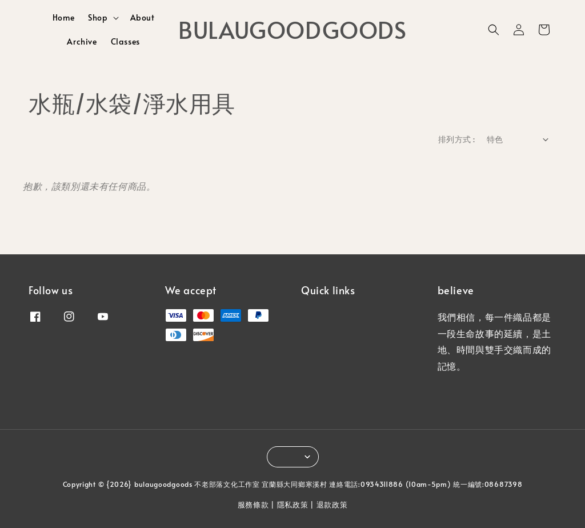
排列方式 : (456, 139)
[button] (493, 29)
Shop (97, 18)
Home (63, 17)
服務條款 (253, 504)
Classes (125, 41)
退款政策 (332, 504)
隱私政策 (292, 504)
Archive (82, 41)
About (142, 17)
